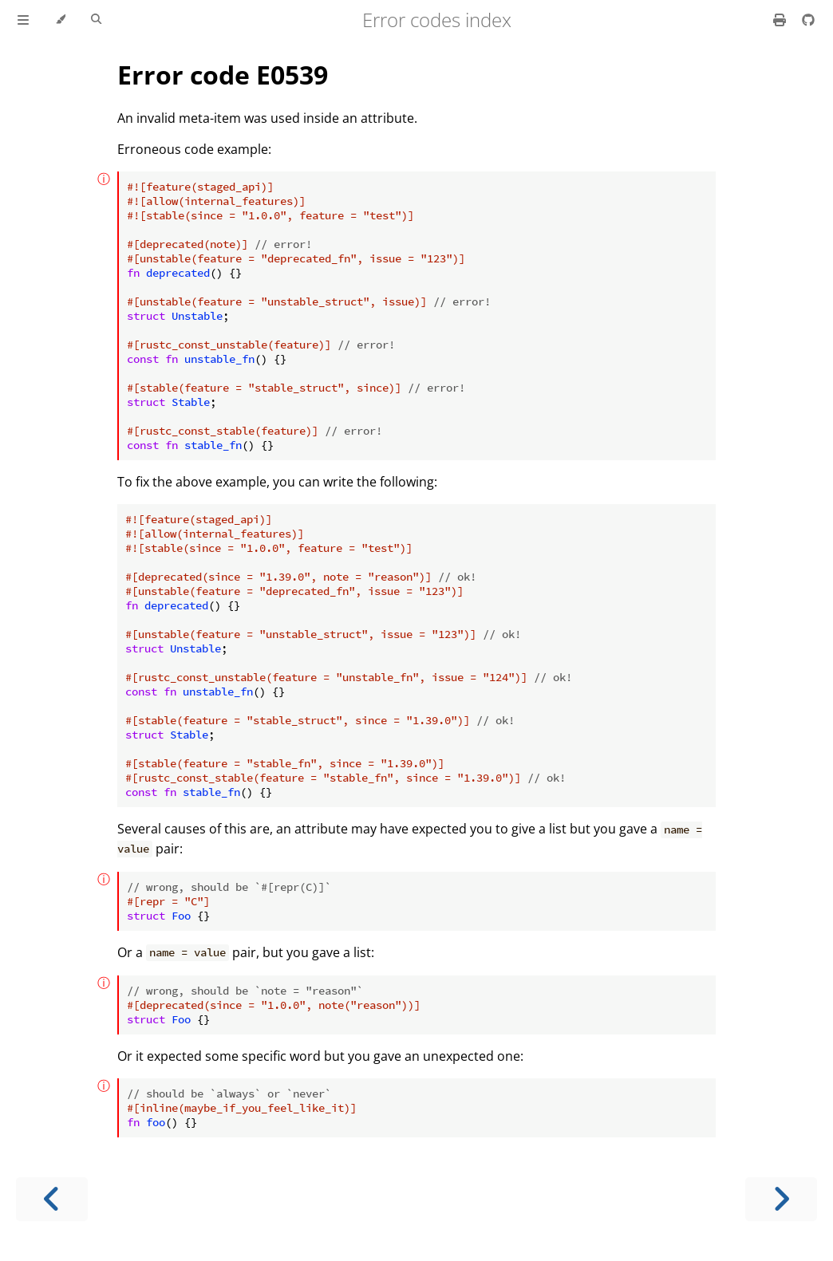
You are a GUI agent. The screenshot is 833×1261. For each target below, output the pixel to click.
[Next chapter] (781, 1199)
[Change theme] (60, 20)
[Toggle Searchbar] (96, 20)
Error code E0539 (222, 74)
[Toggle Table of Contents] (23, 20)
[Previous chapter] (52, 1199)
